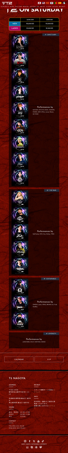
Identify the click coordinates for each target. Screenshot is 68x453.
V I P (49, 359)
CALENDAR (19, 359)
